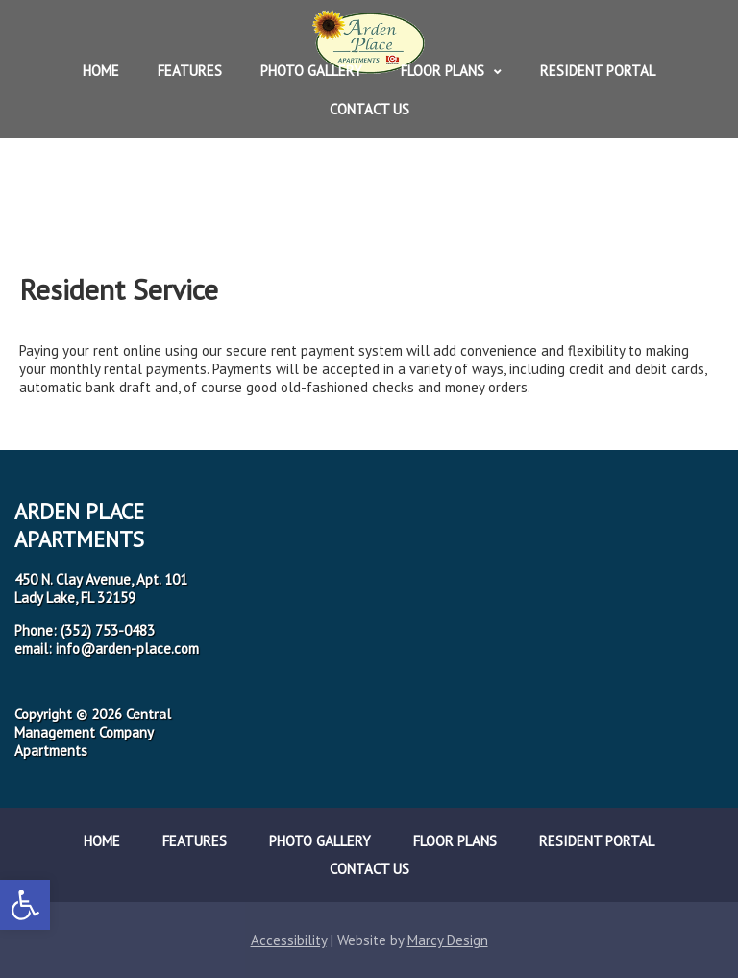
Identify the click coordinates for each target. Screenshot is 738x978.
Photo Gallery (311, 71)
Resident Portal (597, 71)
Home (101, 71)
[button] (25, 905)
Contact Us (369, 109)
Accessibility (289, 940)
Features (190, 71)
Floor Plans (442, 71)
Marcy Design (447, 940)
